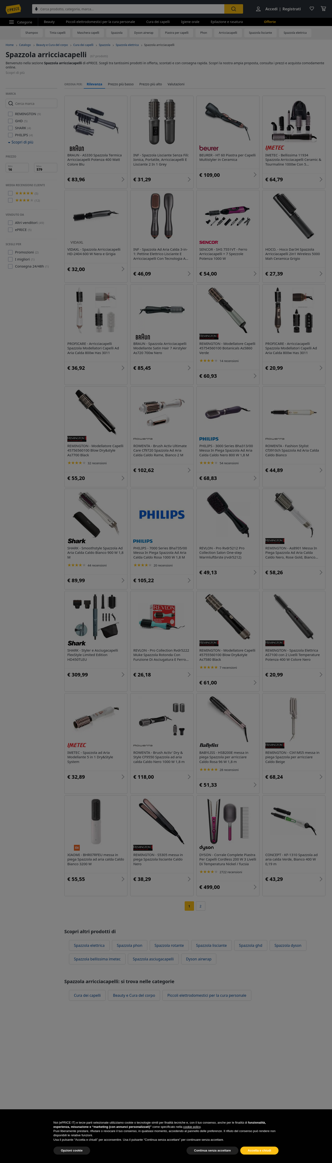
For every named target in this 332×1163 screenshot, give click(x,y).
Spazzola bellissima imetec (97, 959)
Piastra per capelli (177, 33)
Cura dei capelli (158, 21)
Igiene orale (190, 21)
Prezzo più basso (121, 84)
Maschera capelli (88, 33)
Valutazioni (176, 84)
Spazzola (116, 33)
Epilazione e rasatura (227, 21)
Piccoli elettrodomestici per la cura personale (100, 21)
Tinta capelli (57, 33)
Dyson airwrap (143, 33)
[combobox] (128, 9)
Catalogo (25, 45)
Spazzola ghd (250, 945)
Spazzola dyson (288, 945)
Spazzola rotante (169, 945)
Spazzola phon (129, 945)
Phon (203, 33)
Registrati (291, 8)
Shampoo (31, 33)
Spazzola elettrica (295, 33)
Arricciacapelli (228, 33)
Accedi (271, 8)
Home (10, 45)
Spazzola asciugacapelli (153, 959)
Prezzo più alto (150, 84)
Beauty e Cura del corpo (52, 45)
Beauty (49, 21)
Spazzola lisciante (260, 33)
